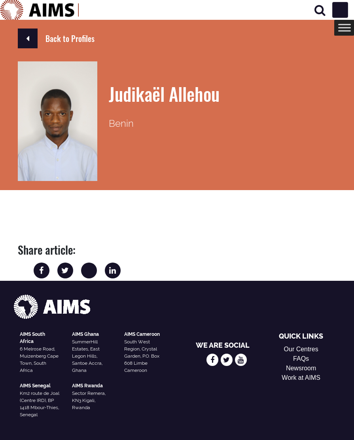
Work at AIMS (301, 377)
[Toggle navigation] (340, 10)
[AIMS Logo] (39, 10)
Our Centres (301, 349)
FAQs (301, 358)
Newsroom (301, 368)
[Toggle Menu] (344, 27)
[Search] (320, 10)
